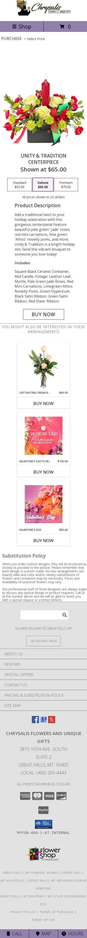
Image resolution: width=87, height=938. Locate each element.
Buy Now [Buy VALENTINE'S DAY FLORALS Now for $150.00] (43, 472)
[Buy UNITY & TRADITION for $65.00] (43, 314)
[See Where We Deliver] (43, 641)
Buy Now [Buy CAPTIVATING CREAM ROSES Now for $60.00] (43, 403)
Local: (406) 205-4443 (43, 773)
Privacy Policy (23, 912)
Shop (21, 26)
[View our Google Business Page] (43, 721)
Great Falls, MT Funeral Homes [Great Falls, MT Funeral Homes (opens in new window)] (30, 873)
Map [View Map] (43, 934)
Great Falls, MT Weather (22, 896)
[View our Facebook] (35, 721)
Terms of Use (43, 920)
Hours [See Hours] (72, 934)
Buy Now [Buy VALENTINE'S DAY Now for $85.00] (43, 540)
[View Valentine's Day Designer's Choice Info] (43, 504)
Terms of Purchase (57, 912)
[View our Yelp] (51, 721)
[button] (43, 824)
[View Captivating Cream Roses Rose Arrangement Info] (43, 367)
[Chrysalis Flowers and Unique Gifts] (43, 14)
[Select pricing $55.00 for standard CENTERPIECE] (19, 184)
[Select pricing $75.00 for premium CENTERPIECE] (66, 184)
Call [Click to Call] (14, 934)
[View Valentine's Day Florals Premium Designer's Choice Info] (43, 435)
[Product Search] (44, 615)
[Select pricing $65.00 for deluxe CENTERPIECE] (43, 184)
